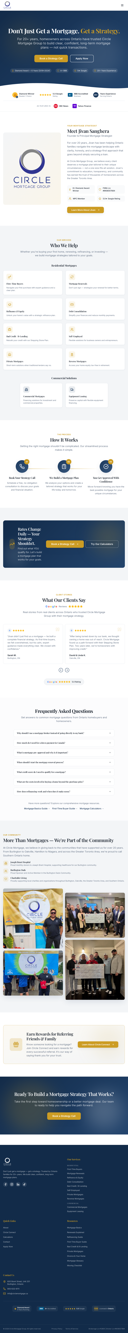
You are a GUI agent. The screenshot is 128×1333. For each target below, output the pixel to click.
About (5, 1227)
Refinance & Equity (75, 1177)
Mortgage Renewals (75, 1173)
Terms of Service (71, 1329)
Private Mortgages (75, 1194)
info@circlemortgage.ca (17, 1293)
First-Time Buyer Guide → (65, 808)
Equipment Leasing (75, 1211)
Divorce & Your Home (76, 1256)
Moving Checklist (74, 1265)
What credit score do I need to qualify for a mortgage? (64, 772)
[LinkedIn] (18, 1184)
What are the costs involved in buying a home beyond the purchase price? (64, 781)
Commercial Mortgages (77, 1207)
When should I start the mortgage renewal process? (64, 762)
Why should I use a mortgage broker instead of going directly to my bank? (64, 733)
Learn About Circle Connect (98, 1044)
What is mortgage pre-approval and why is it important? (64, 752)
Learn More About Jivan (85, 210)
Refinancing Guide (75, 1237)
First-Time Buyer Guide (77, 1242)
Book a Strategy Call (51, 58)
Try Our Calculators (102, 544)
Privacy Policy (57, 1329)
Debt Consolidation (75, 1182)
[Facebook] (5, 1184)
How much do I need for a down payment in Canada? (64, 742)
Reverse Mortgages (75, 1199)
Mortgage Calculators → (92, 808)
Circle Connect (9, 1232)
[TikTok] (24, 1184)
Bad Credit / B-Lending (77, 1186)
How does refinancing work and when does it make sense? (64, 791)
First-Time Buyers (74, 1169)
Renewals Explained (75, 1232)
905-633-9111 (13, 1289)
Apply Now (82, 58)
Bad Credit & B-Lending (77, 1246)
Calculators (8, 1237)
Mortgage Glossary (75, 1261)
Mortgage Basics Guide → (37, 808)
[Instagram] (11, 1184)
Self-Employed (73, 1190)
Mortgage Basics (74, 1227)
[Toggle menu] (122, 5)
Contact (6, 1242)
